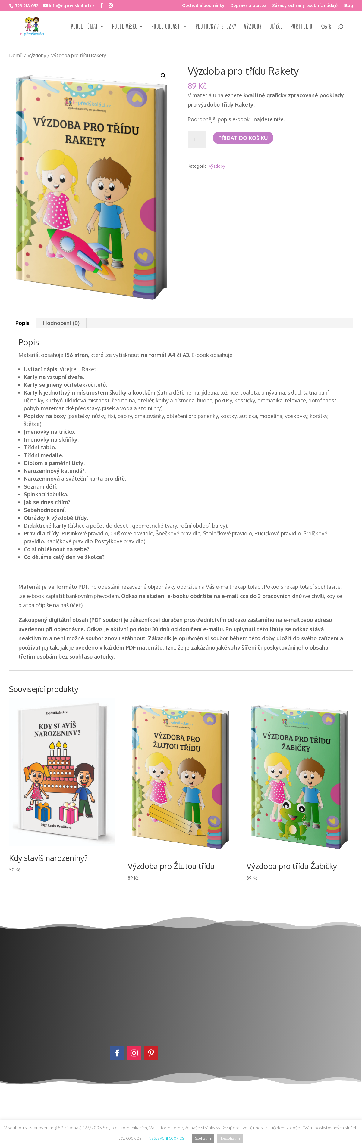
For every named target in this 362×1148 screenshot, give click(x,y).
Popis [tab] (22, 323)
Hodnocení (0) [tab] (61, 323)
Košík (325, 27)
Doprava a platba (248, 5)
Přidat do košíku (243, 138)
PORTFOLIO (302, 27)
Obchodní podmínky (203, 5)
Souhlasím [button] (203, 1138)
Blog (348, 5)
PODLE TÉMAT (84, 27)
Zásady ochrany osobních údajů (305, 5)
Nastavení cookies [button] (166, 1138)
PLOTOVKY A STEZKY (216, 27)
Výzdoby (36, 55)
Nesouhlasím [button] (230, 1138)
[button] (163, 75)
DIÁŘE (276, 27)
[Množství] (197, 139)
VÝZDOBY (253, 27)
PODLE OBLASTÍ (166, 27)
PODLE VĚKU (124, 27)
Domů (16, 55)
